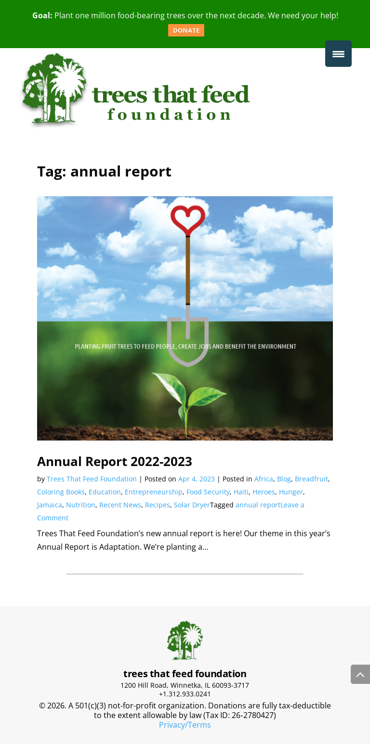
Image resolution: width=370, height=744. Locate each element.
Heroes (263, 491)
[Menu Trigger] (338, 53)
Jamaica (49, 504)
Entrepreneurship (154, 491)
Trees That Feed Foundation (92, 478)
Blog (284, 478)
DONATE (186, 30)
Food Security (208, 491)
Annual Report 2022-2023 (114, 461)
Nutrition (80, 504)
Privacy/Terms (185, 724)
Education (105, 491)
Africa (263, 478)
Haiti (241, 491)
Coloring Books (61, 491)
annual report (258, 504)
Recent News (120, 504)
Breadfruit (311, 478)
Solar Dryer (192, 504)
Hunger (291, 491)
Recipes (157, 504)
